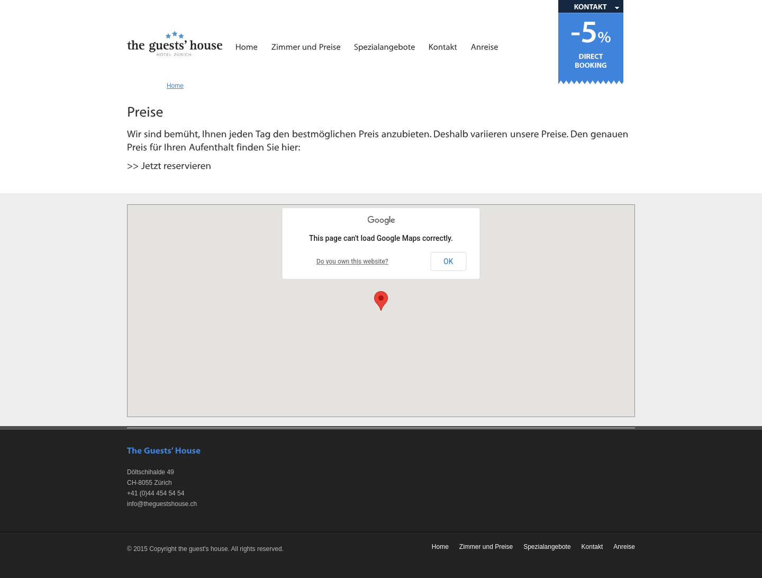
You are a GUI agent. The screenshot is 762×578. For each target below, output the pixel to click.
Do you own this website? (352, 261)
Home (175, 85)
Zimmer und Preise (486, 546)
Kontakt (592, 546)
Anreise (624, 546)
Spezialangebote (546, 546)
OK (448, 261)
